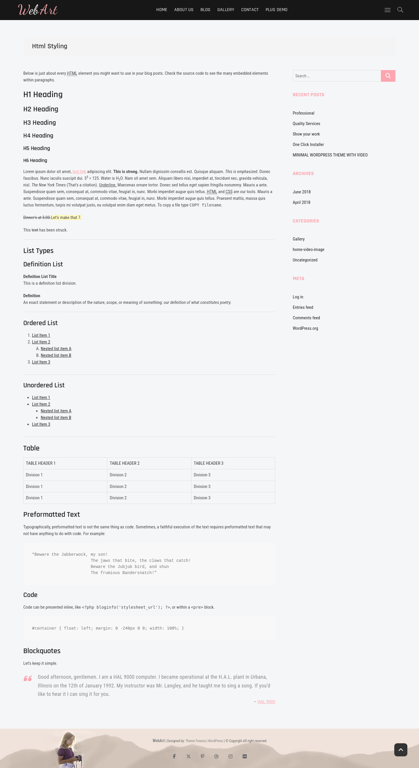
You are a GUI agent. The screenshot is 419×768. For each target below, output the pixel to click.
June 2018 (302, 192)
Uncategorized (305, 260)
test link (79, 171)
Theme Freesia (195, 741)
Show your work (306, 134)
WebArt (158, 740)
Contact (250, 10)
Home (161, 10)
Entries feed (303, 307)
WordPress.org (305, 328)
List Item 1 (41, 335)
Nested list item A (56, 348)
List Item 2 (41, 342)
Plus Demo (277, 10)
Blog (205, 10)
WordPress (215, 741)
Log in (298, 297)
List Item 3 (41, 362)
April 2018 (301, 202)
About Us (184, 10)
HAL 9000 (266, 701)
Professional (303, 113)
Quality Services (306, 123)
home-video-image (308, 249)
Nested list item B (56, 355)
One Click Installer (308, 144)
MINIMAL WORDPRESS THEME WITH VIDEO (330, 155)
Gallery (225, 10)
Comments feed (306, 317)
